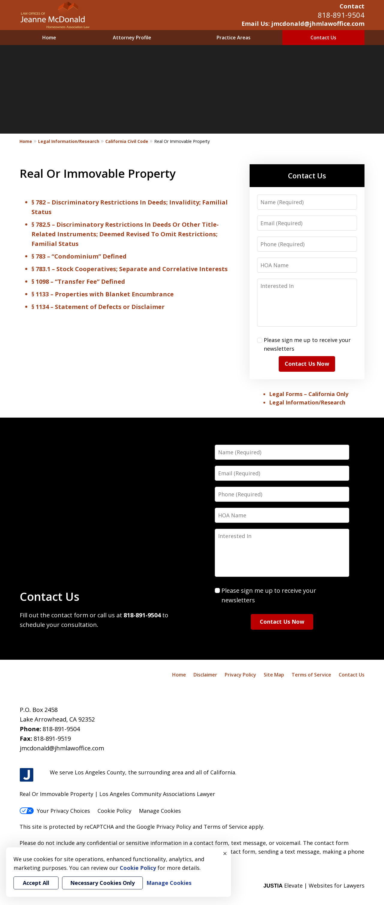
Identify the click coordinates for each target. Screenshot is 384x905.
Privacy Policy (240, 674)
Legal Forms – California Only (308, 394)
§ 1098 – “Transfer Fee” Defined (78, 281)
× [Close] (225, 853)
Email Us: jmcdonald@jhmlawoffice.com (303, 24)
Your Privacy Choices (55, 810)
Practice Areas (233, 37)
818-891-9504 (341, 15)
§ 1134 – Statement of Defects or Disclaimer (98, 307)
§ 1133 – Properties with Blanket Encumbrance (103, 294)
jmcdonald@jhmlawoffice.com (62, 748)
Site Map (274, 674)
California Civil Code (126, 141)
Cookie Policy (114, 810)
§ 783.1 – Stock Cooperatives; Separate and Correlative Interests (130, 269)
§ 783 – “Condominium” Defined (79, 256)
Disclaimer (205, 674)
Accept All (36, 882)
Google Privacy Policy (163, 826)
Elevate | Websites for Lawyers (313, 885)
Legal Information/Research (68, 141)
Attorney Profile (132, 37)
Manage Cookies (160, 810)
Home (49, 37)
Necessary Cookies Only (102, 882)
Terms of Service (311, 674)
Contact (352, 6)
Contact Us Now (307, 363)
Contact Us (323, 37)
